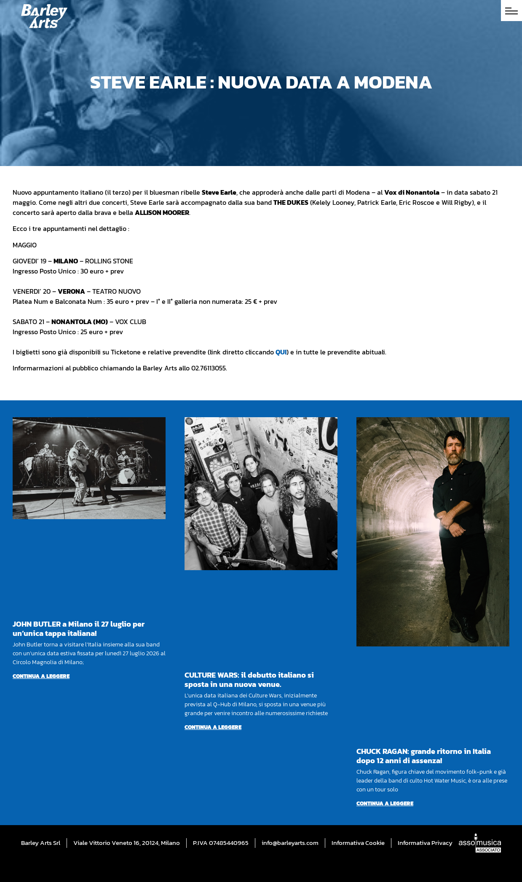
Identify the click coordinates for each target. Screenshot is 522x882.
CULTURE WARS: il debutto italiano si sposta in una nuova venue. (249, 679)
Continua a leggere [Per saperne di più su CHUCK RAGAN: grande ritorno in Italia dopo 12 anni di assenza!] (384, 803)
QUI (281, 352)
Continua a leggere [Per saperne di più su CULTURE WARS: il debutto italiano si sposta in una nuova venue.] (213, 727)
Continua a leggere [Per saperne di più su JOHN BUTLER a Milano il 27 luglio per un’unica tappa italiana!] (41, 676)
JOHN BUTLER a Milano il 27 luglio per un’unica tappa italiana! (79, 628)
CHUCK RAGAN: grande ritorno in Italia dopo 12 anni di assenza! (423, 755)
